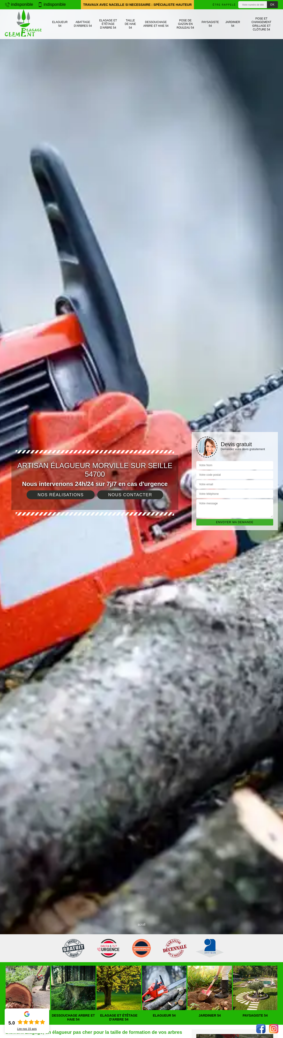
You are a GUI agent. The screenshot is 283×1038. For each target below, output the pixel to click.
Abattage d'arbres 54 (83, 23)
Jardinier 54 (232, 23)
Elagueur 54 (60, 23)
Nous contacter (130, 494)
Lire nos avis (27, 1029)
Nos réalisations (61, 494)
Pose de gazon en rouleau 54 (185, 24)
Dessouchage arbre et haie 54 (156, 23)
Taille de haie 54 (130, 24)
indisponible (19, 4)
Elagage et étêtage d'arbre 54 (108, 24)
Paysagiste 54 (210, 23)
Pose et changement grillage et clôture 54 (261, 24)
